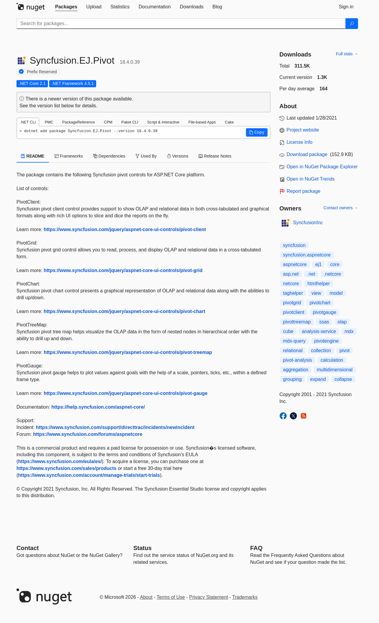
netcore (291, 283)
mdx (349, 331)
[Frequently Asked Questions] (256, 548)
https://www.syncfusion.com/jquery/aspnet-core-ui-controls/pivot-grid (123, 270)
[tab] (66, 6)
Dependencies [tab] (109, 156)
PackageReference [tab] (78, 122)
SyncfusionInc (308, 222)
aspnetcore (295, 264)
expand (318, 379)
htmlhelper (318, 283)
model (336, 293)
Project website (303, 129)
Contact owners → (341, 207)
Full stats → (347, 53)
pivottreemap (297, 321)
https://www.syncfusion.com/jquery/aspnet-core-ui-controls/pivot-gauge (126, 393)
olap (342, 321)
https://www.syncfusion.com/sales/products (66, 468)
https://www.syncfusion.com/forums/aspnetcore (87, 434)
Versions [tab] (177, 156)
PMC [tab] (49, 122)
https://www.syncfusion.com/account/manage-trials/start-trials (89, 475)
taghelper (293, 293)
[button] (257, 132)
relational (293, 350)
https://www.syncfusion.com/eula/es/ (60, 461)
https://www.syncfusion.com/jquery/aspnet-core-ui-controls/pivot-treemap (128, 352)
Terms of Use (171, 597)
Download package (307, 154)
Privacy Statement (208, 597)
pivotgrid (292, 302)
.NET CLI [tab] (28, 122)
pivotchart (319, 302)
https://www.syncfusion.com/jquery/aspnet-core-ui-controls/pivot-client (125, 229)
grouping (292, 379)
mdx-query (294, 340)
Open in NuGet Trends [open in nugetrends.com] (311, 178)
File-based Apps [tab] (202, 122)
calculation (332, 360)
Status (142, 548)
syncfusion (294, 245)
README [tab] (32, 156)
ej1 (318, 264)
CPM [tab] (108, 122)
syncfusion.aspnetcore (307, 254)
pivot (344, 350)
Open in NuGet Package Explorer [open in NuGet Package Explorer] (322, 166)
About (146, 597)
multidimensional (334, 369)
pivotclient (293, 312)
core (334, 264)
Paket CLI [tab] (129, 122)
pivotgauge (324, 312)
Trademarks (245, 597)
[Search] (351, 23)
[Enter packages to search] (181, 23)
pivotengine (326, 340)
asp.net (291, 274)
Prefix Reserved (42, 71)
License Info (299, 142)
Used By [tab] (146, 156)
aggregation (296, 369)
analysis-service (319, 331)
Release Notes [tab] (215, 156)
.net (311, 274)
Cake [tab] (229, 122)
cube (288, 331)
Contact (27, 548)
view (316, 293)
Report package (304, 191)
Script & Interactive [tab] (163, 122)
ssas (324, 321)
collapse (343, 379)
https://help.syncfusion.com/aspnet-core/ (98, 407)
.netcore (332, 274)
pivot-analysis (297, 360)
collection (321, 350)
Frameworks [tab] (69, 156)
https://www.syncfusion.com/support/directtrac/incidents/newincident (115, 427)
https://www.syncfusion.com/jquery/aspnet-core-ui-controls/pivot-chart (124, 311)
